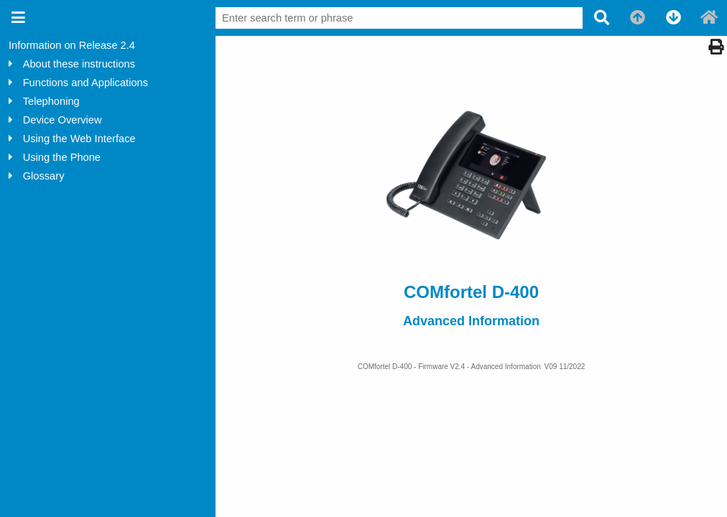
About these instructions (79, 64)
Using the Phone (62, 157)
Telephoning (51, 101)
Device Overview (62, 120)
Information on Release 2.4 (72, 45)
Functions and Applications (85, 82)
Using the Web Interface (79, 138)
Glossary (44, 176)
